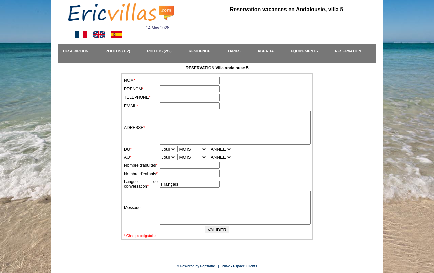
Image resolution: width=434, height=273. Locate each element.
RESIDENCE (203, 51)
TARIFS (237, 51)
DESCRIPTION (79, 51)
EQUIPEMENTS (307, 51)
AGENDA (269, 51)
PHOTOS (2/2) (162, 51)
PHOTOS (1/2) (121, 51)
